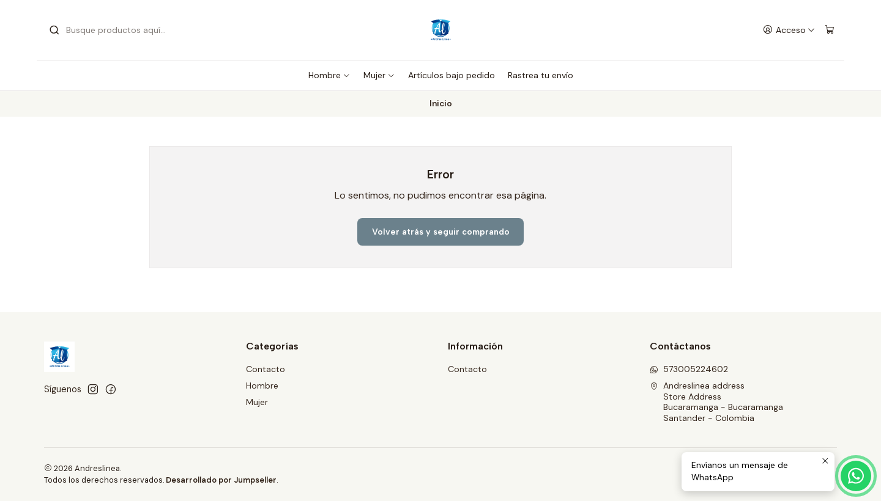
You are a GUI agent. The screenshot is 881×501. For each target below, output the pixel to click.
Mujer (379, 75)
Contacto (265, 369)
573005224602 (689, 369)
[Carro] (829, 30)
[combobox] (111, 30)
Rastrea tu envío (540, 75)
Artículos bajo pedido (451, 75)
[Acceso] (789, 30)
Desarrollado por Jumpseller (221, 480)
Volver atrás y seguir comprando (441, 232)
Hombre (329, 75)
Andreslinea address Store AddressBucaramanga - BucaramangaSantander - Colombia (716, 401)
